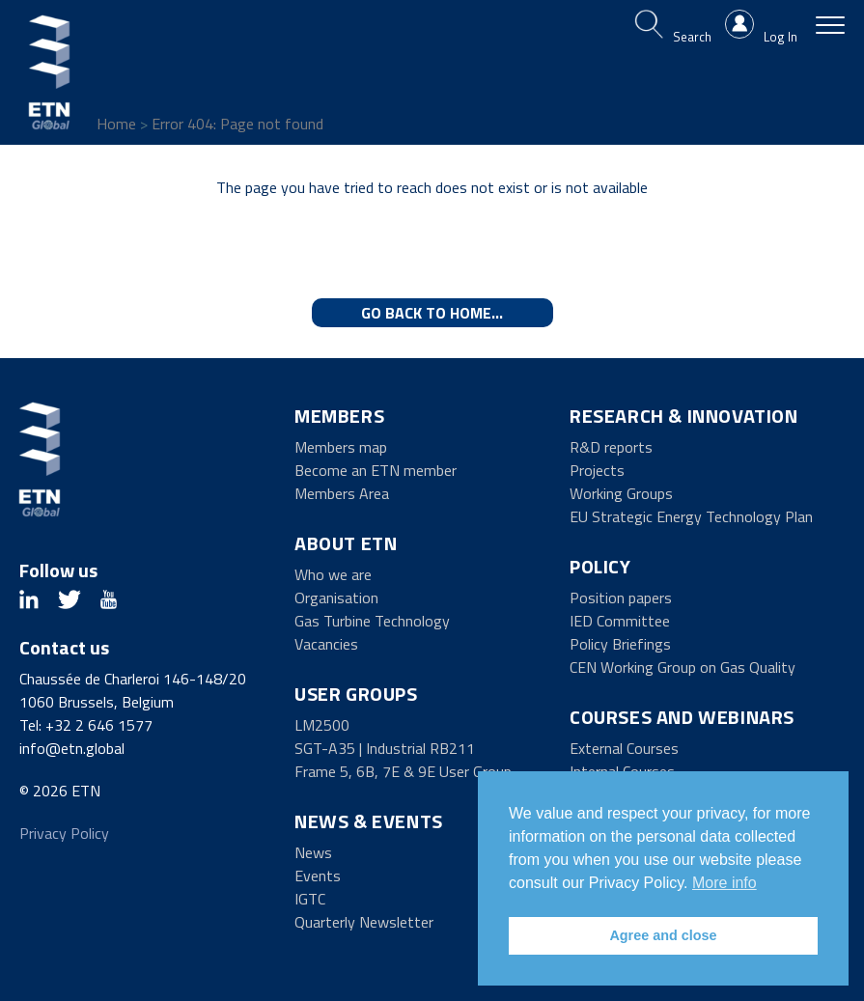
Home (116, 123)
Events (317, 875)
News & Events (368, 821)
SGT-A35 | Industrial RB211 (384, 748)
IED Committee (620, 620)
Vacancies (326, 643)
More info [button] (724, 883)
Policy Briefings (620, 643)
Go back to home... (432, 312)
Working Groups (621, 493)
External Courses (624, 748)
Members (339, 416)
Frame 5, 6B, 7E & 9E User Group (403, 771)
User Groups (356, 694)
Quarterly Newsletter (363, 921)
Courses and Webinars (682, 717)
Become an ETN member (375, 470)
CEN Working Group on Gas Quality (682, 667)
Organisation (336, 597)
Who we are (333, 574)
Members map (340, 447)
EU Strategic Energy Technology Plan (691, 516)
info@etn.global (72, 748)
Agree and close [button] (662, 935)
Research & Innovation (684, 416)
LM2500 (321, 725)
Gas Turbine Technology (372, 620)
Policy (600, 566)
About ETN (345, 543)
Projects (597, 470)
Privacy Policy (64, 833)
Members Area (341, 493)
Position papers (621, 597)
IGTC (309, 898)
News (313, 852)
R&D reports (611, 447)
